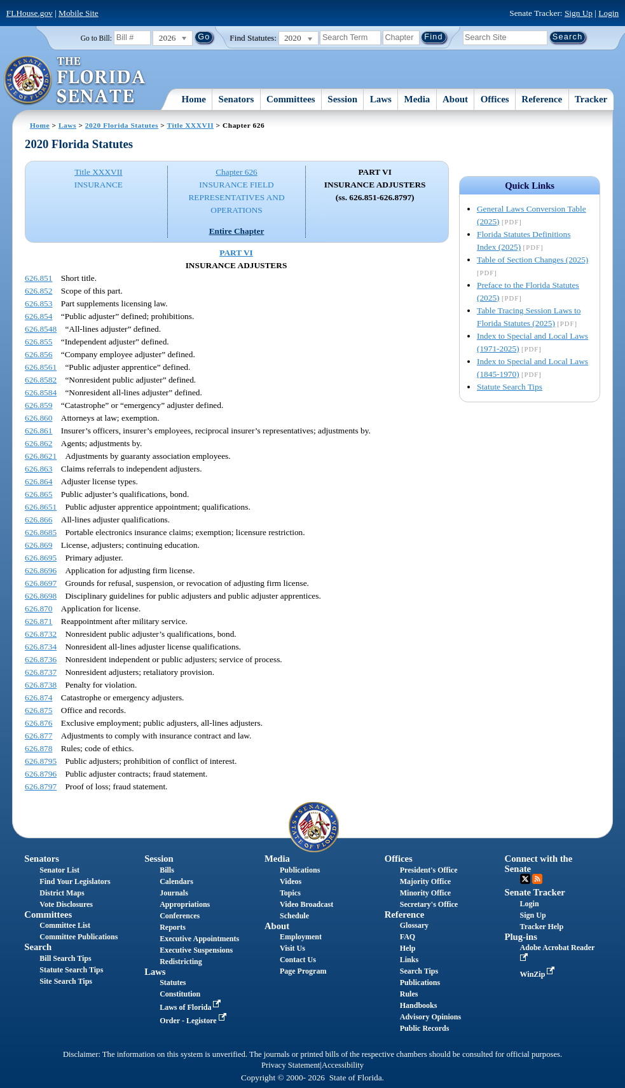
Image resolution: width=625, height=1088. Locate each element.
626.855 (38, 341)
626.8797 (41, 786)
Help (408, 948)
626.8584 (41, 392)
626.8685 (41, 532)
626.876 (38, 723)
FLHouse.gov (29, 13)
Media (417, 99)
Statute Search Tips (509, 386)
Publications (300, 870)
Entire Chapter (236, 231)
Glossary (414, 925)
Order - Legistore (194, 1020)
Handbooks (418, 1005)
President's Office (429, 870)
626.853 (38, 303)
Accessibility (343, 1065)
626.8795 (41, 761)
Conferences (180, 915)
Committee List (64, 925)
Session (342, 99)
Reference (541, 99)
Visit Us (292, 948)
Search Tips (419, 971)
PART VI (236, 252)
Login (608, 13)
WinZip (539, 974)
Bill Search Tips (65, 958)
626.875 (38, 710)
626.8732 (41, 634)
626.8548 (41, 329)
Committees (290, 99)
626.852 (38, 291)
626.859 (38, 405)
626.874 (38, 697)
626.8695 (41, 557)
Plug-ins (521, 937)
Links (409, 959)
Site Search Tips (65, 981)
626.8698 (41, 596)
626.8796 (41, 774)
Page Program (303, 971)
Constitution (180, 993)
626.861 (38, 430)
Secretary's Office (429, 904)
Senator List (59, 870)
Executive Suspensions (196, 950)
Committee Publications (78, 936)
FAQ (407, 936)
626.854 (38, 316)
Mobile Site (78, 13)
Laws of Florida (191, 1007)
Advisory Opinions (430, 1016)
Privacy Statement (290, 1065)
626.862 (38, 443)
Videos (290, 881)
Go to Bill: (96, 38)
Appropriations (185, 904)
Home (194, 99)
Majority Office (425, 881)
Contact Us (298, 959)
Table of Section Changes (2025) (532, 259)
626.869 (38, 545)
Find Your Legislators (74, 881)
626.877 (38, 735)
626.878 (38, 748)
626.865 (38, 494)
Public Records (425, 1028)
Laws (381, 99)
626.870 (38, 608)
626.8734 (41, 646)
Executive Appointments (199, 938)
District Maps (61, 892)
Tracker (591, 99)
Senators (236, 99)
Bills (167, 870)
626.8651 (41, 507)
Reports (173, 927)
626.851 (38, 278)
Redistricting (181, 961)
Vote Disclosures (66, 904)
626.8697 (41, 583)
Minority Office (425, 892)
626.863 (38, 468)
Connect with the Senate (539, 863)
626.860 (38, 418)
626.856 (38, 354)
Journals (174, 892)
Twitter (525, 879)
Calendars (176, 881)
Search (38, 947)
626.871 (38, 621)
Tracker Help (542, 926)
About (455, 99)
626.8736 (41, 659)
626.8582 (41, 379)
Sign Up (579, 13)
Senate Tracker (535, 892)
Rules (409, 993)
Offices (495, 99)
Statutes (173, 982)
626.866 (38, 519)
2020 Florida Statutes (121, 125)
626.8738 (41, 685)
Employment (301, 936)
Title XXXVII (190, 125)
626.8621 (41, 456)
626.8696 (41, 570)
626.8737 (41, 672)
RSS (537, 879)
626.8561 (41, 367)
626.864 (38, 481)
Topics (290, 892)
